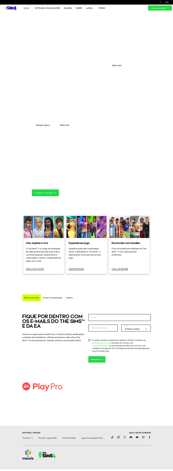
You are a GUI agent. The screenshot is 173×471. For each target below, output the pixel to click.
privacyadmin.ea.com (100, 325)
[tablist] (86, 277)
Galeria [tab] (69, 277)
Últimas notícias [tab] (31, 277)
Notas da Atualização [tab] (52, 277)
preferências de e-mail (101, 323)
